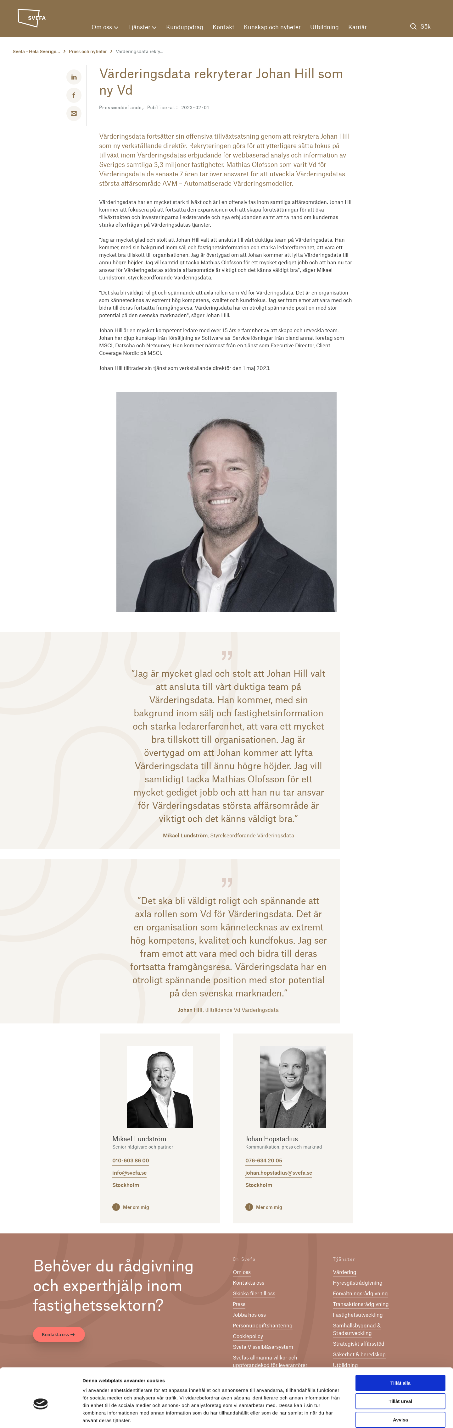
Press (239, 1304)
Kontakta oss (59, 1335)
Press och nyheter (88, 52)
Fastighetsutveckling (358, 1315)
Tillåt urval (400, 1369)
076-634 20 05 (263, 1161)
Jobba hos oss (249, 1315)
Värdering (344, 1272)
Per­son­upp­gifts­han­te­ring (263, 1326)
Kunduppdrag (184, 27)
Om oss (105, 27)
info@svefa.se (129, 1173)
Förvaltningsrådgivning (360, 1294)
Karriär (357, 27)
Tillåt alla (400, 1351)
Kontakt (223, 27)
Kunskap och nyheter (272, 27)
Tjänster (142, 27)
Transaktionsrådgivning (361, 1304)
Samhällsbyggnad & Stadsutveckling (357, 1330)
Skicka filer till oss (254, 1294)
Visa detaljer (342, 1415)
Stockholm (125, 1185)
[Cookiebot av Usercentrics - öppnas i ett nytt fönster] (40, 1415)
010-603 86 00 (130, 1161)
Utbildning (324, 27)
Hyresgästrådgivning (358, 1283)
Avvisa (400, 1388)
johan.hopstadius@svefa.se (278, 1173)
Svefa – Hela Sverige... (36, 52)
